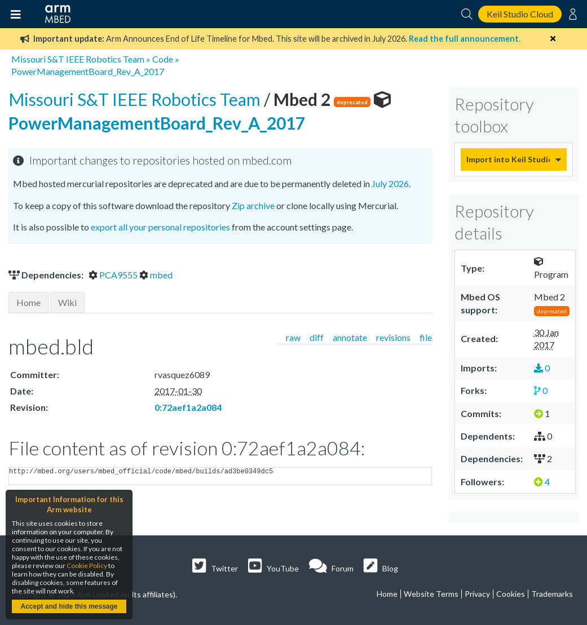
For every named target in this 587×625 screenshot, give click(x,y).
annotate (350, 337)
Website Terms (431, 594)
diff (317, 337)
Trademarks (552, 594)
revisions (393, 337)
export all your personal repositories (160, 226)
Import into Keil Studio (508, 159)
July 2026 (390, 183)
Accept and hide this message (68, 606)
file (426, 337)
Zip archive (253, 205)
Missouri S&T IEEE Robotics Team (77, 59)
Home (28, 302)
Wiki (67, 302)
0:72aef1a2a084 (188, 407)
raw (293, 337)
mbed (156, 274)
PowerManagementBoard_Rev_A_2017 (87, 71)
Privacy (477, 594)
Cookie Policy (87, 565)
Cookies (510, 594)
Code (162, 59)
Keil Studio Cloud (520, 13)
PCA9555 (114, 274)
